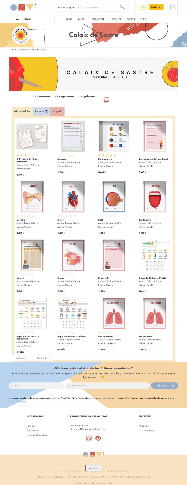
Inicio (69, 19)
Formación (99, 19)
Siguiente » (43, 357)
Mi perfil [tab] (57, 111)
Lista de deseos (146, 430)
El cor (60, 220)
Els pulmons (145, 336)
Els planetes (105, 159)
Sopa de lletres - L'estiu (152, 278)
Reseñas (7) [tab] (41, 111)
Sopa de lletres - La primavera (28, 337)
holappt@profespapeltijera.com (89, 429)
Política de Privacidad (17, 401)
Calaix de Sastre (31, 165)
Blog (143, 19)
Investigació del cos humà (153, 159)
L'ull (100, 220)
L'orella (21, 220)
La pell (20, 278)
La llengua (145, 220)
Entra (143, 6)
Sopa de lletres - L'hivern (71, 336)
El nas (60, 278)
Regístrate (156, 6)
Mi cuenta (144, 426)
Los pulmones (105, 336)
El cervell (103, 278)
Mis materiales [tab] (22, 111)
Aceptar (93, 468)
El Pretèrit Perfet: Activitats (27, 160)
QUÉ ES (81, 19)
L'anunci (61, 159)
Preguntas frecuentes (37, 435)
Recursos (116, 19)
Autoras (131, 19)
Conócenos (32, 430)
